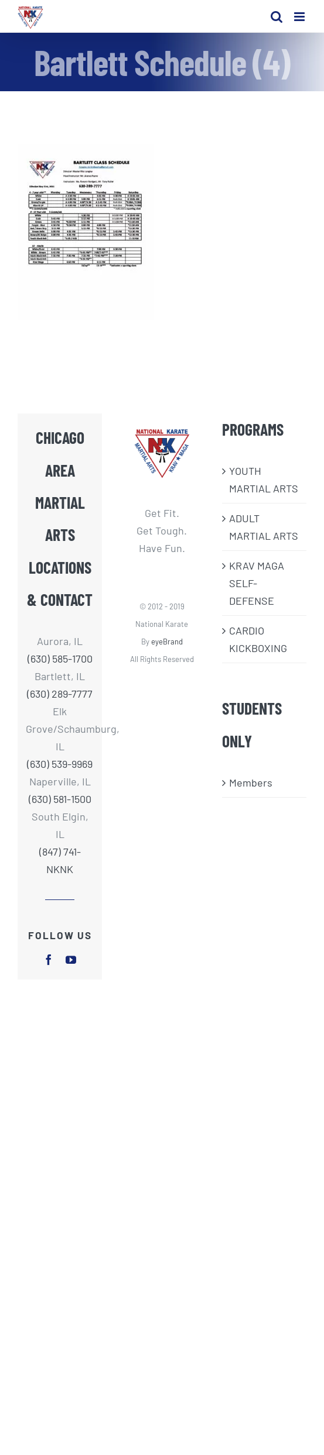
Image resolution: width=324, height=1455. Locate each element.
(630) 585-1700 (60, 658)
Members (250, 782)
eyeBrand (167, 641)
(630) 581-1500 (60, 798)
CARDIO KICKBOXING (258, 639)
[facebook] (48, 959)
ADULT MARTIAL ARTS (263, 527)
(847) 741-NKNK (60, 860)
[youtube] (71, 959)
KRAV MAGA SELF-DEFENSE (256, 583)
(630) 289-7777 (60, 693)
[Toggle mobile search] (276, 17)
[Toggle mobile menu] (300, 17)
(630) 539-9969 (60, 763)
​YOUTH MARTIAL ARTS (263, 479)
